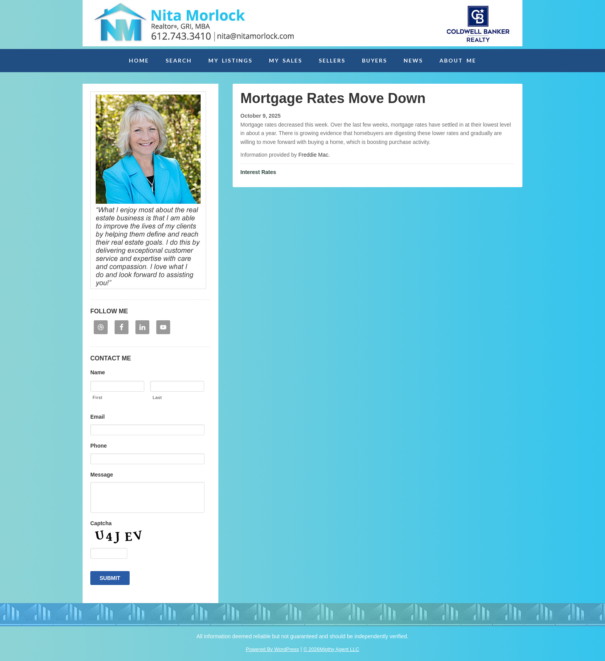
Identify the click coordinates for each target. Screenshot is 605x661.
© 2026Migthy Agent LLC (331, 649)
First (97, 397)
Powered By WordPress (272, 649)
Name (97, 372)
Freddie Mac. (314, 155)
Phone (98, 446)
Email (97, 417)
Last (157, 397)
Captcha (101, 523)
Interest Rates (258, 172)
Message (101, 475)
